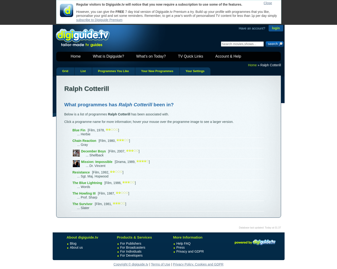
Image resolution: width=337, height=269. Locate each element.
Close (268, 3)
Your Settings (195, 71)
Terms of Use (160, 264)
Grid (65, 71)
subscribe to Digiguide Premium (99, 20)
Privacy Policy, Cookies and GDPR (198, 264)
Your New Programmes (157, 71)
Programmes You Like (113, 71)
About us (76, 247)
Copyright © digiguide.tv (131, 264)
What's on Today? (151, 56)
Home (76, 56)
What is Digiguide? (108, 56)
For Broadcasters (132, 247)
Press (180, 247)
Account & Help (228, 56)
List (83, 71)
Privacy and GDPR (190, 251)
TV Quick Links (190, 56)
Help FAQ (183, 243)
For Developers (131, 255)
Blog (73, 243)
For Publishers (130, 243)
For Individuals (131, 251)
